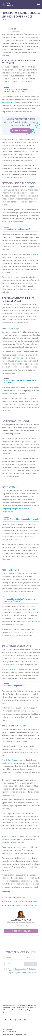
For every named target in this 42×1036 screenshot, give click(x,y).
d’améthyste (13, 570)
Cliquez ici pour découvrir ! (21, 931)
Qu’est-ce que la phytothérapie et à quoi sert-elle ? (21, 905)
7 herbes (22, 725)
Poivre (4, 847)
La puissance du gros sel (13, 686)
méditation (33, 622)
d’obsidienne (13, 328)
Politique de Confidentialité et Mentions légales (15, 1034)
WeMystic (13, 29)
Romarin (4, 800)
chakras (17, 361)
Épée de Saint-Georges (10, 760)
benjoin (14, 487)
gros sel (12, 669)
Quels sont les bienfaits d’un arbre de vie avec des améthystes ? (19, 600)
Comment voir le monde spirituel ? (16, 229)
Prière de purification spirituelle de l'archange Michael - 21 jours (16, 90)
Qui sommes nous (8, 1029)
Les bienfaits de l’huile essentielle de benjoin (21, 519)
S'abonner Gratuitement (21, 131)
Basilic (4, 836)
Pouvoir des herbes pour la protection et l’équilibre (21, 901)
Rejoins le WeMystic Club (9, 1031)
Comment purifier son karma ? (14, 897)
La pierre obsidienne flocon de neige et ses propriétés (20, 381)
